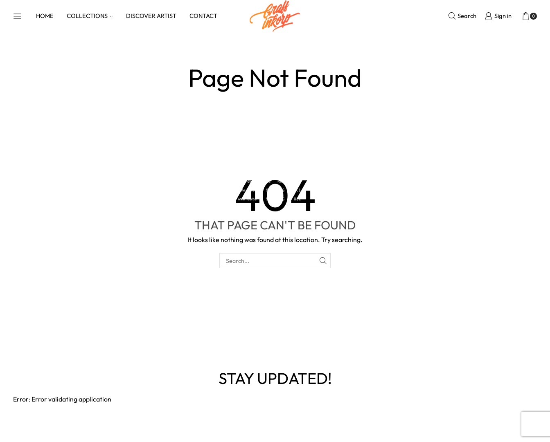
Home (256, 55)
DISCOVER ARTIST (151, 16)
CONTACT (203, 16)
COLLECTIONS (90, 16)
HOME (45, 16)
